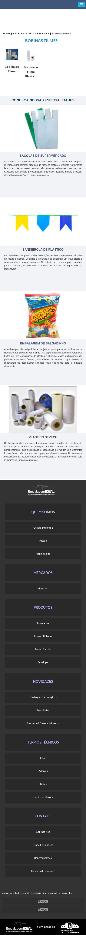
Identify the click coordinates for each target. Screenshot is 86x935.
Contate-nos (43, 831)
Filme (43, 757)
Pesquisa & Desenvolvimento (43, 723)
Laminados (43, 623)
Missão (43, 540)
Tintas (43, 784)
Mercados (43, 588)
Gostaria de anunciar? (43, 870)
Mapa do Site (43, 553)
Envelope (43, 662)
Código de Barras (43, 797)
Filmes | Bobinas (43, 636)
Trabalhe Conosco (43, 844)
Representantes (43, 857)
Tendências (43, 710)
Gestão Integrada (43, 527)
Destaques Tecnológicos (43, 697)
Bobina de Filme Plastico (31, 71)
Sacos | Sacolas (43, 649)
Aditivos (43, 770)
